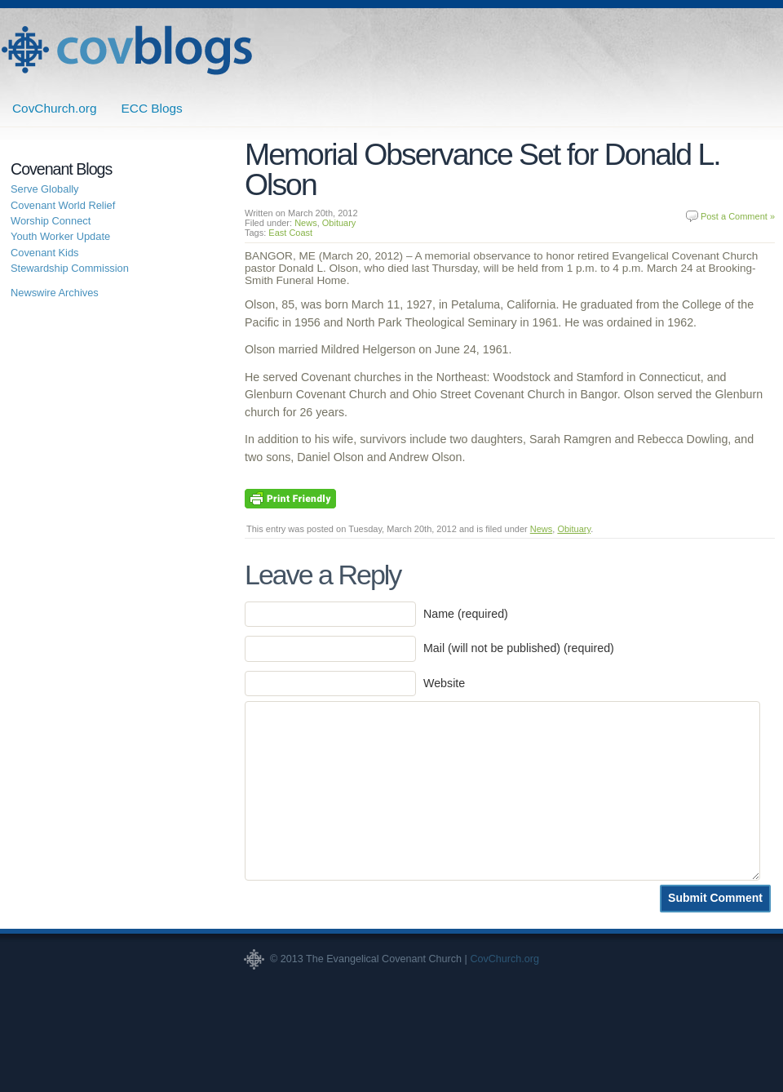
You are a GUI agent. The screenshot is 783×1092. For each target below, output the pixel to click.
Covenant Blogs (126, 50)
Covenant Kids (45, 252)
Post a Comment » (738, 216)
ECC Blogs (152, 108)
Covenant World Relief (63, 205)
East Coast (290, 232)
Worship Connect (51, 221)
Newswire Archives (55, 292)
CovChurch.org (54, 108)
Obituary (339, 223)
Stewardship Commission (70, 268)
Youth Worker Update (60, 236)
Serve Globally (45, 189)
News (305, 223)
